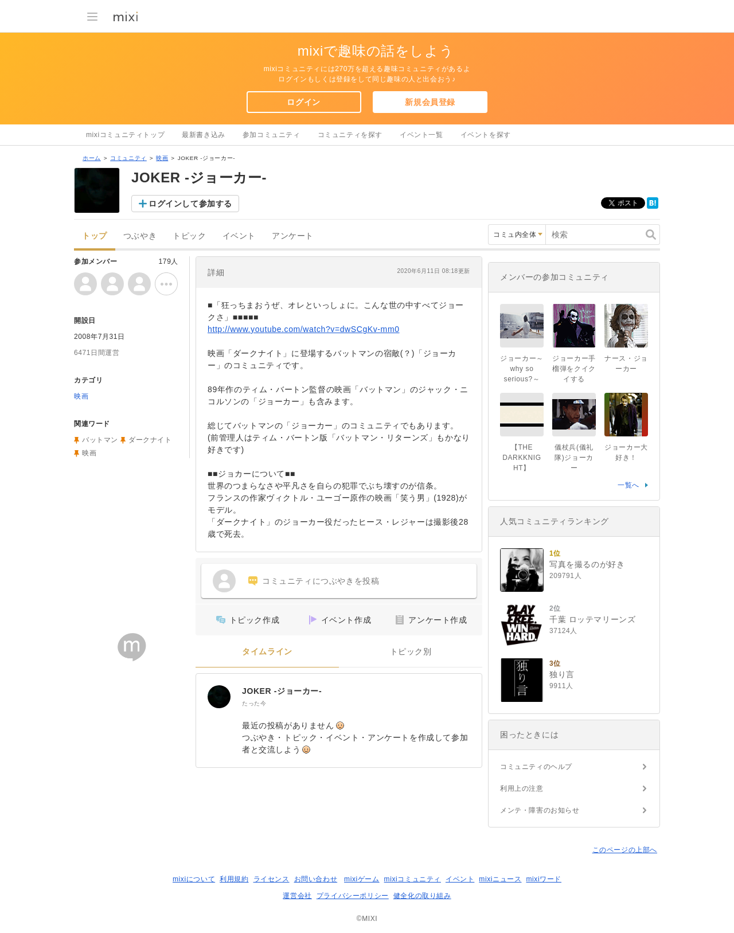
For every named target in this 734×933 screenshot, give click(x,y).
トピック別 (411, 651)
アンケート (293, 236)
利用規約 (234, 879)
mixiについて (194, 879)
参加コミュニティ (271, 135)
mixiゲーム (362, 879)
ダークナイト (150, 440)
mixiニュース (500, 879)
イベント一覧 (421, 135)
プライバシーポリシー (353, 896)
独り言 (562, 674)
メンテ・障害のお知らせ (540, 810)
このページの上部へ (624, 850)
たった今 (254, 703)
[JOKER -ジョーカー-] (219, 696)
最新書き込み (203, 135)
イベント (239, 236)
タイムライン (267, 651)
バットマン (100, 440)
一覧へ (628, 485)
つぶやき (140, 236)
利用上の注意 (522, 788)
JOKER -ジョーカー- (282, 691)
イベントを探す (485, 135)
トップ (94, 236)
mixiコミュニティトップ (125, 135)
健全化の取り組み (422, 896)
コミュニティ (128, 158)
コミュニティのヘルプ (536, 767)
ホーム (92, 158)
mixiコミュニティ (412, 879)
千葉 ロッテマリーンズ (592, 619)
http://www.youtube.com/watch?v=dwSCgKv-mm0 (304, 329)
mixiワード (543, 879)
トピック (189, 236)
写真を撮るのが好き (586, 564)
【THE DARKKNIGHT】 (521, 457)
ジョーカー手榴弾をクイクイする (574, 368)
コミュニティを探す (350, 135)
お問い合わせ (316, 879)
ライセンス (271, 879)
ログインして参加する (190, 203)
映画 (162, 158)
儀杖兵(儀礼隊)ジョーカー (574, 457)
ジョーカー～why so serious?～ (522, 368)
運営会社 (297, 896)
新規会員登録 (430, 102)
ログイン (303, 102)
